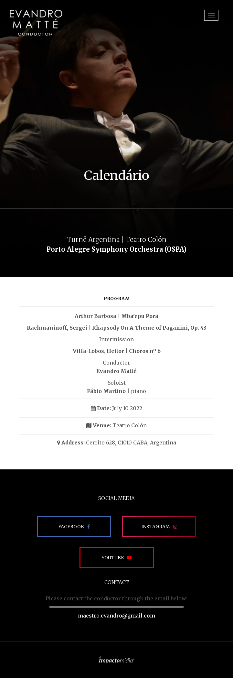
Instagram (155, 527)
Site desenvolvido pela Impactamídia (116, 659)
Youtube (112, 558)
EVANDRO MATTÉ (35, 23)
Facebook (71, 527)
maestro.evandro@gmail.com (116, 615)
